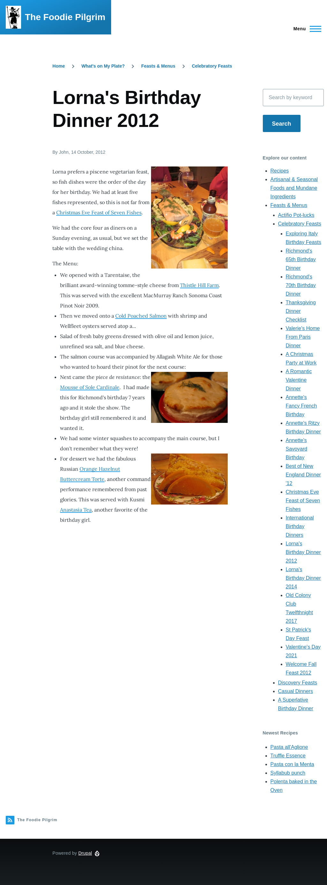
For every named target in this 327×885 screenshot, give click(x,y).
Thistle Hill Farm (199, 285)
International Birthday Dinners (300, 526)
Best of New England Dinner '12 (303, 474)
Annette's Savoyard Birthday (297, 449)
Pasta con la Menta (292, 764)
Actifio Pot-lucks (296, 215)
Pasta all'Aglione (289, 747)
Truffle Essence (288, 755)
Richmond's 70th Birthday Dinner (301, 285)
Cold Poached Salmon (141, 316)
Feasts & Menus (158, 66)
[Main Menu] (305, 28)
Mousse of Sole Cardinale (89, 387)
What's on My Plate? (103, 66)
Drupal (85, 853)
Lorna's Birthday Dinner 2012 (303, 552)
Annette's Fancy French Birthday (301, 406)
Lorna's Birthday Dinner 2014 (303, 578)
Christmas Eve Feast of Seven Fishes (98, 212)
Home (58, 66)
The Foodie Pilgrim (65, 17)
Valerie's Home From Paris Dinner (303, 337)
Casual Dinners (295, 691)
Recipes (279, 170)
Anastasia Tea (76, 509)
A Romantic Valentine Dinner (299, 380)
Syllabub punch (287, 773)
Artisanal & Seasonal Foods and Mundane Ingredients (294, 188)
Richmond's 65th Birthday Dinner (301, 259)
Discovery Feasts (297, 682)
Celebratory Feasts (212, 66)
